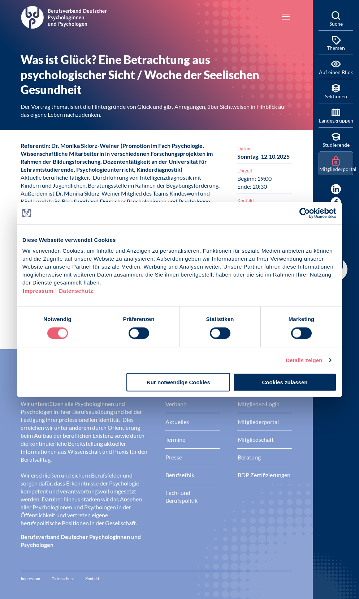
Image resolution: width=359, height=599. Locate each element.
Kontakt (92, 578)
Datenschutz (76, 291)
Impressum (38, 291)
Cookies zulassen (285, 382)
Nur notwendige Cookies (178, 382)
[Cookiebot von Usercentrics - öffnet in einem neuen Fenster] (305, 213)
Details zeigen (304, 360)
